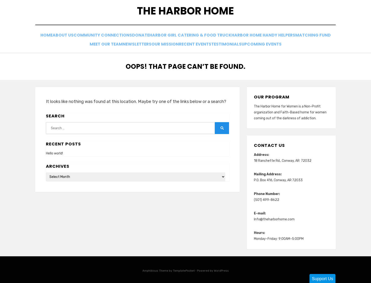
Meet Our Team (114, 43)
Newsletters (150, 43)
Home (58, 37)
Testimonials (253, 43)
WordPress (221, 269)
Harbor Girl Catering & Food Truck (217, 37)
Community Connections (124, 37)
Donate (165, 37)
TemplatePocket (184, 269)
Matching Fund (76, 43)
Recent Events (217, 43)
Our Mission (183, 43)
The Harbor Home (185, 12)
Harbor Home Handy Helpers (290, 37)
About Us (80, 37)
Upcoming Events (293, 43)
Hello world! (54, 152)
